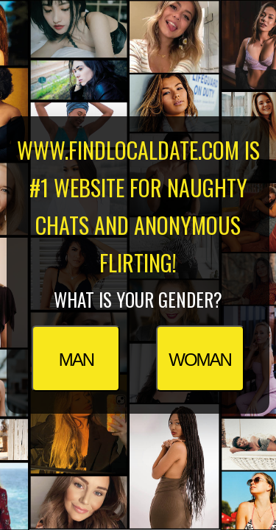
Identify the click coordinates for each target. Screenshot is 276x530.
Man (76, 360)
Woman (200, 360)
